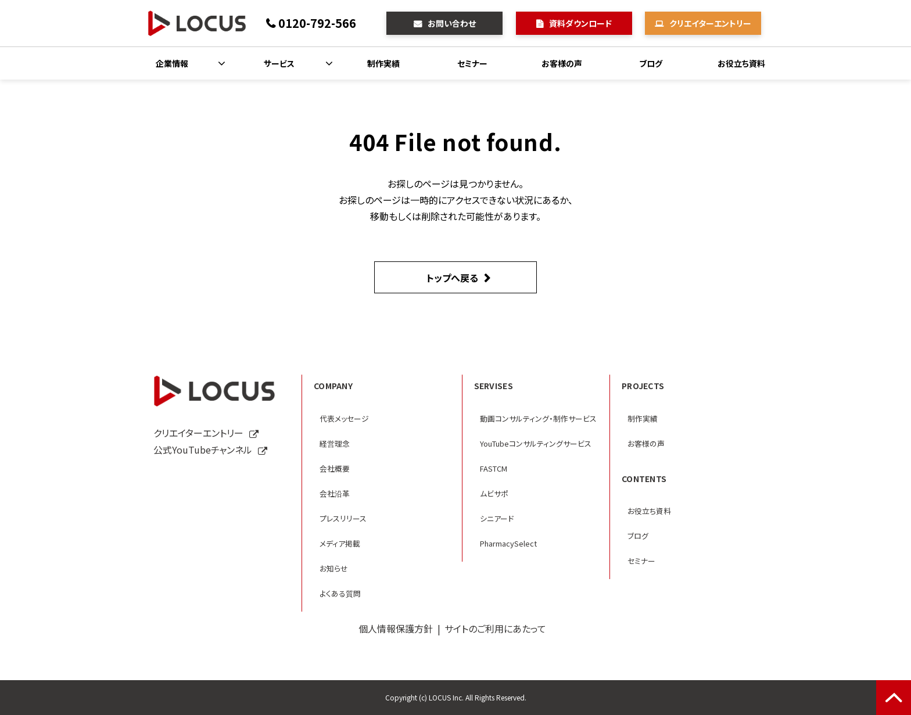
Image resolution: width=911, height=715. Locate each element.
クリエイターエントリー (710, 23)
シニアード (497, 518)
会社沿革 (335, 493)
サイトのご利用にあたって (495, 628)
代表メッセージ (344, 418)
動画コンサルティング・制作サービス (538, 418)
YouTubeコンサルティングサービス (535, 443)
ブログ (650, 63)
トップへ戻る (452, 278)
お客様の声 (561, 63)
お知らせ (334, 568)
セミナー (472, 63)
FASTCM (493, 468)
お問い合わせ (452, 23)
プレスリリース (343, 518)
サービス (279, 63)
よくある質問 (340, 593)
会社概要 (335, 468)
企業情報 (172, 63)
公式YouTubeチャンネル (202, 450)
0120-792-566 (317, 23)
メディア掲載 (340, 543)
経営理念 (335, 443)
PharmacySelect (508, 543)
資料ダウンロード (580, 23)
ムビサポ (494, 493)
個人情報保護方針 (395, 628)
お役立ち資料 (741, 63)
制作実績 (383, 63)
